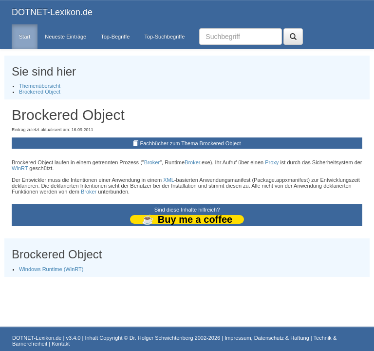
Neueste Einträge (65, 36)
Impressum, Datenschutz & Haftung (266, 338)
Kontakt (61, 344)
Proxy (272, 162)
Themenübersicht (39, 86)
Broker (152, 162)
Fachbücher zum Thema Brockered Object (190, 143)
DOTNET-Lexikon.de (52, 12)
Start (24, 36)
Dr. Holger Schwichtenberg (161, 338)
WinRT (20, 168)
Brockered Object (39, 92)
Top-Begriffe (115, 36)
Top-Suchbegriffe (164, 36)
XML (168, 180)
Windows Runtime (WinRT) (51, 269)
